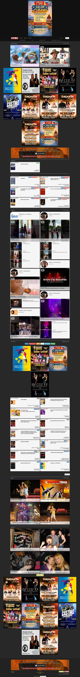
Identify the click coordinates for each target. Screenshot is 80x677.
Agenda (67, 474)
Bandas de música (42, 40)
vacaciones (47, 343)
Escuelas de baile (22, 40)
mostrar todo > (66, 43)
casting (53, 343)
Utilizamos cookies (37, 676)
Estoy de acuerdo (43, 676)
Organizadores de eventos (56, 40)
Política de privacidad (40, 672)
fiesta (26, 343)
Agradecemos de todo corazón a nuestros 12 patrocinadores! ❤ (40, 156)
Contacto (12, 671)
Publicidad (12, 672)
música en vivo (32, 343)
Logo (40, 671)
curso (42, 343)
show (38, 343)
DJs (32, 40)
